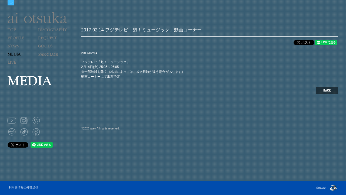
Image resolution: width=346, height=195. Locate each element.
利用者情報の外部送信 (23, 187)
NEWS (21, 50)
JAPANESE (11, 2)
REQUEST (51, 41)
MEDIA (21, 58)
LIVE (21, 66)
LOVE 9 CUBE (51, 58)
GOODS (51, 50)
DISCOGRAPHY (52, 33)
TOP (21, 33)
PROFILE (18, 41)
